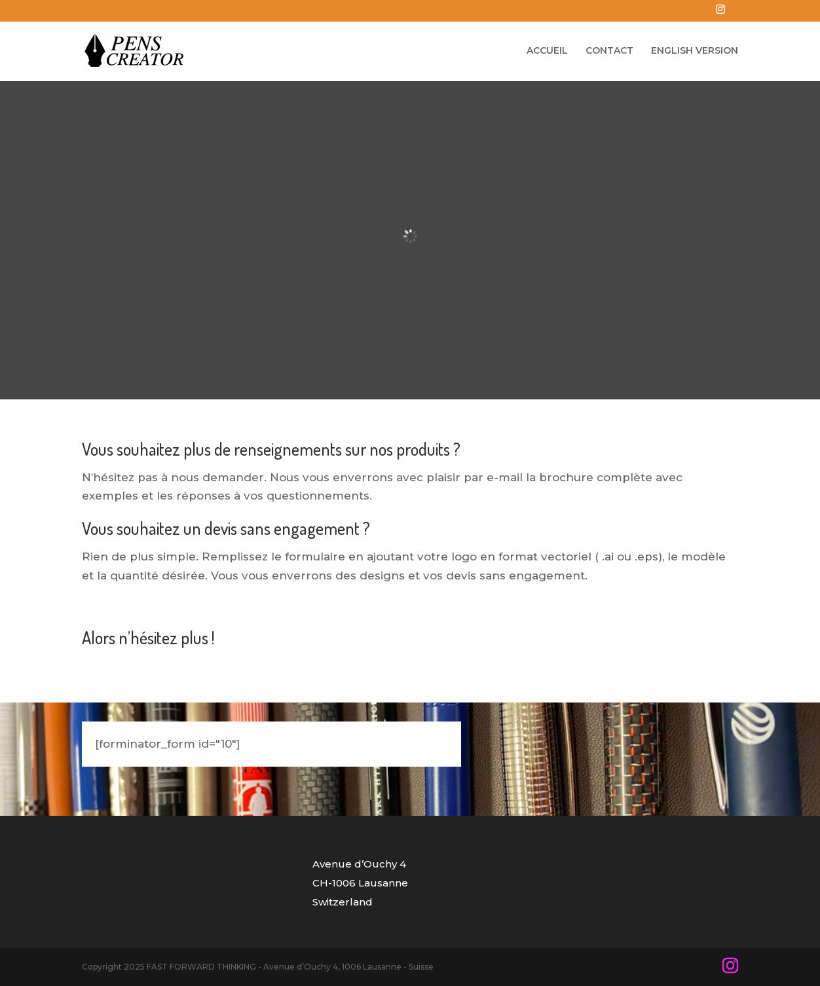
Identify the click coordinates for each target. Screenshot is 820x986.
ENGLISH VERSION (694, 51)
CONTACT (609, 51)
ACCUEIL (547, 51)
